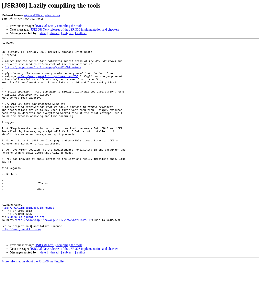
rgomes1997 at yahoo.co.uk (42, 15)
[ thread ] (54, 33)
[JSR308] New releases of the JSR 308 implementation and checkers (74, 29)
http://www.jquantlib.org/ (21, 267)
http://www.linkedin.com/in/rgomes (28, 241)
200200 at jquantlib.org (26, 252)
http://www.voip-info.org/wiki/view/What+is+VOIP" (54, 256)
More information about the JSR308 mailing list (33, 300)
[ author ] (81, 33)
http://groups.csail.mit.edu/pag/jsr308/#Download (43, 72)
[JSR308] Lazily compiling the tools (58, 26)
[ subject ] (67, 33)
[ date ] (43, 33)
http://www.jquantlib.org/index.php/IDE (48, 83)
